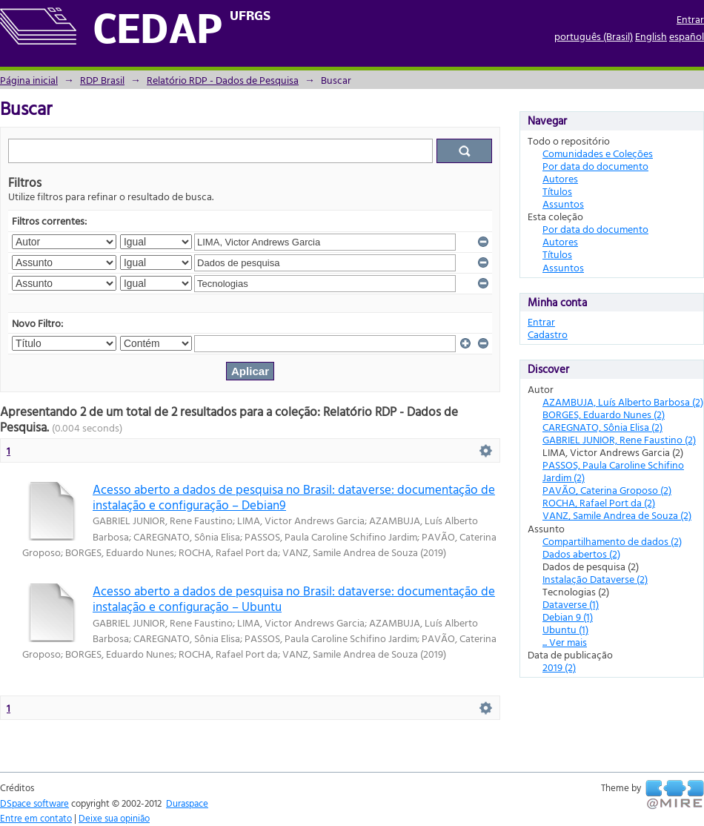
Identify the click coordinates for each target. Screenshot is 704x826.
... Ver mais (564, 642)
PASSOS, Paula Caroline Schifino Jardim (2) (613, 471)
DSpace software (34, 803)
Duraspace (187, 803)
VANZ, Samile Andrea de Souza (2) (616, 515)
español (686, 36)
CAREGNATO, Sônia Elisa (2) (602, 427)
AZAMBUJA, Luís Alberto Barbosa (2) (622, 401)
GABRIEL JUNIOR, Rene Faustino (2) (619, 439)
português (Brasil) (593, 36)
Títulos (557, 191)
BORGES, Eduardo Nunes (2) (603, 414)
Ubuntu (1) (565, 629)
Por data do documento (595, 166)
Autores (560, 178)
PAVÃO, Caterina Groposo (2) (606, 490)
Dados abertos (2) (581, 553)
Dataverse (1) (570, 604)
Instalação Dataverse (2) (595, 579)
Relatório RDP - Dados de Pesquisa (223, 79)
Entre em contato (36, 817)
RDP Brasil (102, 79)
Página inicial (29, 79)
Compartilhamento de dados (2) (612, 541)
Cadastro (548, 334)
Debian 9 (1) (567, 616)
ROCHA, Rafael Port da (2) (598, 502)
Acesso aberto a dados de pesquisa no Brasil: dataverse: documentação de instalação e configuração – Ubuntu (294, 598)
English (651, 36)
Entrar (690, 19)
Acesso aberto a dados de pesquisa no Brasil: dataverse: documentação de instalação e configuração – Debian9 (294, 497)
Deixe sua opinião (114, 817)
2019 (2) (559, 667)
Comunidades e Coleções (597, 153)
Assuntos (563, 203)
